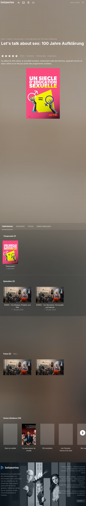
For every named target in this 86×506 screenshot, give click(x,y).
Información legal (63, 477)
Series (9, 39)
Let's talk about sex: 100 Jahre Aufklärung (41, 39)
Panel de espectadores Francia (75, 487)
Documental (18, 39)
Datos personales (79, 479)
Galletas (73, 477)
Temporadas (7, 226)
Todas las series (66, 467)
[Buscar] (83, 2)
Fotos (30, 226)
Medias (73, 481)
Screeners (80, 481)
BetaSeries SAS (65, 481)
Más (15, 354)
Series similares (44, 226)
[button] (17, 367)
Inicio (3, 39)
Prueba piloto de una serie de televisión (71, 485)
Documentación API (71, 469)
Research (82, 483)
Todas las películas (79, 467)
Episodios (20, 226)
